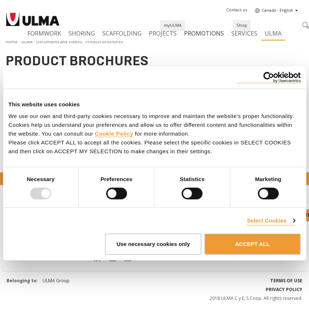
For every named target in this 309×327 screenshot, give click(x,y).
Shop (241, 25)
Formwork (44, 33)
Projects (163, 33)
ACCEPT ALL (252, 244)
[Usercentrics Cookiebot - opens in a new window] (268, 77)
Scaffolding (121, 33)
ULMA (273, 33)
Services (244, 33)
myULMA (172, 25)
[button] (236, 9)
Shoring (82, 33)
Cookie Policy (114, 133)
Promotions (204, 33)
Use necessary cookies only (153, 244)
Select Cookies (266, 220)
